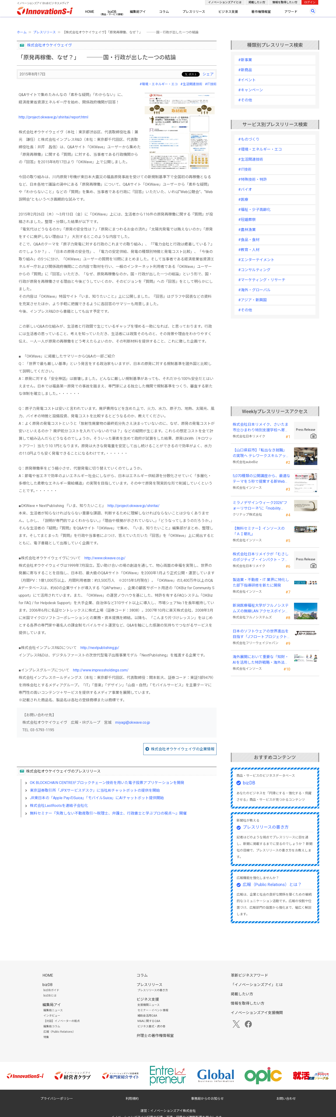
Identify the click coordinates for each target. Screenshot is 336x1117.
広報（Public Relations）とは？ (272, 884)
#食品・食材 (248, 240)
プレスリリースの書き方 (266, 827)
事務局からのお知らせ (207, 1098)
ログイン (309, 2)
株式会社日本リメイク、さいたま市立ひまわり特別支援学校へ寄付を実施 (261, 427)
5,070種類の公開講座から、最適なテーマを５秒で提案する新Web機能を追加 (261, 479)
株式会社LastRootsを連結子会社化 (59, 805)
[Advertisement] (117, 861)
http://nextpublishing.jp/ (99, 647)
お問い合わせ (286, 1098)
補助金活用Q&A (147, 1015)
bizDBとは (49, 995)
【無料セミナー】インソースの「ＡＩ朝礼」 (259, 531)
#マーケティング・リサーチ (261, 280)
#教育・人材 (248, 250)
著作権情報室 (261, 12)
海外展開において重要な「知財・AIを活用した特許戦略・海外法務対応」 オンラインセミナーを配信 (261, 660)
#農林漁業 (247, 229)
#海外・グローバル (254, 290)
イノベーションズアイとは (225, 2)
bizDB (112, 12)
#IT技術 (211, 84)
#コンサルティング (254, 270)
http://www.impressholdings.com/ (101, 670)
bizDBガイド (51, 990)
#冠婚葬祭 (247, 219)
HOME (89, 12)
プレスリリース (193, 12)
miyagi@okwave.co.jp (132, 722)
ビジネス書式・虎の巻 (151, 1026)
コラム (164, 12)
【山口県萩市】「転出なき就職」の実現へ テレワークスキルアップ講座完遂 (261, 453)
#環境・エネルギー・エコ (159, 84)
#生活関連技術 (191, 84)
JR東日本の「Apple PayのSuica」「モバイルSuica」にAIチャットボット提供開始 (97, 798)
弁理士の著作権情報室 (155, 1035)
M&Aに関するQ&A (148, 1021)
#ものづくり (248, 139)
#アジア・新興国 (252, 300)
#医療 (243, 199)
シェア (208, 74)
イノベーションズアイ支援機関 (257, 1013)
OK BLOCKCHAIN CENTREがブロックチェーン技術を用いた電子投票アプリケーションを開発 (107, 782)
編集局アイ (138, 12)
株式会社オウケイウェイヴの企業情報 (182, 749)
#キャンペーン (250, 90)
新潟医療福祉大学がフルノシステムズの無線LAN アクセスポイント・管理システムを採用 (261, 608)
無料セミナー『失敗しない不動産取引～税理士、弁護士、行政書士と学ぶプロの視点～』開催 (108, 813)
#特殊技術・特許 (252, 179)
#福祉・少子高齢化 (254, 209)
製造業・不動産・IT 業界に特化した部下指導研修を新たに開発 (261, 583)
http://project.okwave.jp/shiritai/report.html (53, 117)
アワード (291, 12)
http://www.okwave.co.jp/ (105, 558)
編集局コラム (51, 1026)
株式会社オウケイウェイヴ (49, 45)
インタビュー (51, 1015)
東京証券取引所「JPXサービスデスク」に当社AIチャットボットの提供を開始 (95, 790)
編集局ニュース (53, 1010)
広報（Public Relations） (59, 1031)
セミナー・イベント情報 (152, 1010)
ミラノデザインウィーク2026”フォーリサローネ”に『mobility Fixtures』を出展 (260, 505)
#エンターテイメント (256, 260)
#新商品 (245, 70)
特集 (46, 1037)
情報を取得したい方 (285, 2)
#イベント (247, 80)
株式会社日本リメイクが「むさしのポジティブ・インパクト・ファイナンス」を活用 (261, 557)
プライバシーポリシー (56, 1098)
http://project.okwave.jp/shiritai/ (134, 506)
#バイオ (245, 189)
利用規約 (132, 1098)
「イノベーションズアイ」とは (257, 984)
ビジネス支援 (228, 12)
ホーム (22, 32)
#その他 (245, 100)
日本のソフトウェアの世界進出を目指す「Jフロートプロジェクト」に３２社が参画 (261, 634)
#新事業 (245, 60)
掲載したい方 (256, 2)
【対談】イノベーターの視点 (61, 1021)
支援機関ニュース (148, 1005)
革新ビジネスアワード (249, 975)
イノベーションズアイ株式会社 (173, 1111)
